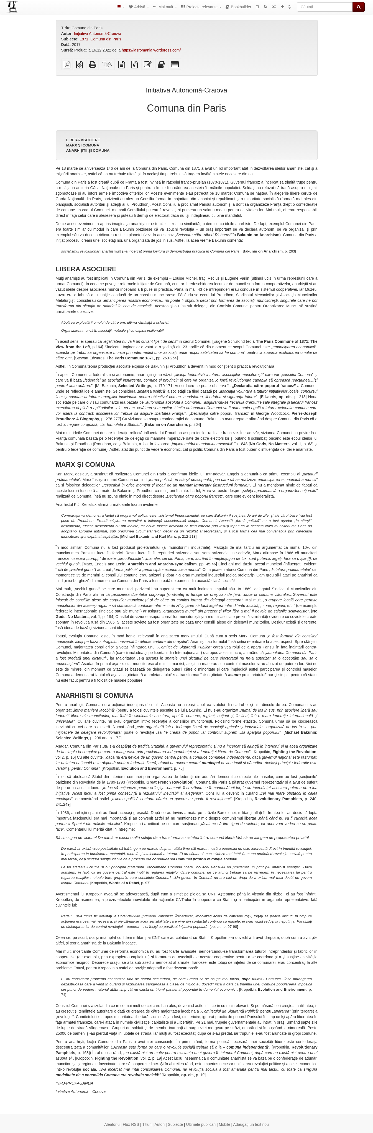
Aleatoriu (111, 1124)
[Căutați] (325, 7)
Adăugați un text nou (251, 1124)
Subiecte (175, 1124)
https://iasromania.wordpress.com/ (151, 50)
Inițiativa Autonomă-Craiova (97, 33)
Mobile (224, 1124)
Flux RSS (131, 1124)
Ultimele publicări (201, 1124)
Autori (160, 1124)
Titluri (147, 1124)
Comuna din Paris (105, 39)
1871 (84, 39)
